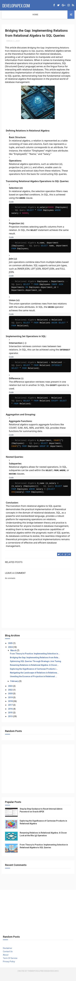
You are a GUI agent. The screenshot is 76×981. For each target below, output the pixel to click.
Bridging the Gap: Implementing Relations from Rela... (35, 664)
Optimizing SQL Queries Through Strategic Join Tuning (35, 668)
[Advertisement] (38, 776)
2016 (10, 715)
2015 (10, 719)
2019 (10, 704)
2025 (10, 650)
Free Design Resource (49, 977)
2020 (10, 700)
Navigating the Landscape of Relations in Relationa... (34, 679)
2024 (10, 654)
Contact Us (8, 958)
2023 (10, 692)
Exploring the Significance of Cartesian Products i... (34, 675)
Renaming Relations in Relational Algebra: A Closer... (34, 672)
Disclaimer (7, 955)
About (5, 961)
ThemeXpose (33, 977)
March (13, 657)
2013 (10, 723)
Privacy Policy (9, 968)
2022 (10, 696)
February (14, 688)
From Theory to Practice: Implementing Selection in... (35, 660)
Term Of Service (10, 965)
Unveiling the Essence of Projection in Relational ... (33, 683)
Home (6, 14)
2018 (10, 708)
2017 (10, 712)
